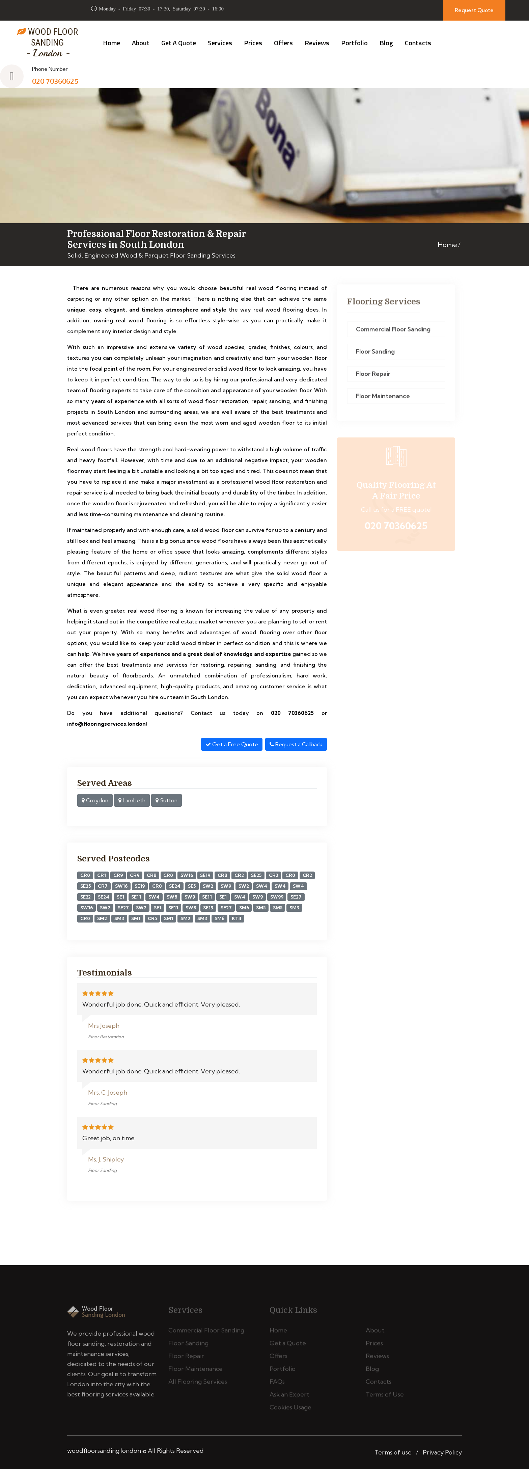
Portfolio (354, 42)
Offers (283, 42)
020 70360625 (55, 81)
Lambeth (131, 800)
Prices (253, 42)
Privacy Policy (442, 1452)
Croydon (95, 800)
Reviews (317, 42)
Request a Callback (296, 744)
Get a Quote (178, 42)
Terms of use (393, 1452)
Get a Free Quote (231, 744)
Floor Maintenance (383, 399)
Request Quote (474, 10)
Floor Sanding (375, 354)
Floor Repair (373, 376)
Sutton (166, 800)
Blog (386, 42)
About (140, 42)
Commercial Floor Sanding (393, 332)
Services (220, 42)
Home (111, 42)
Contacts (418, 42)
